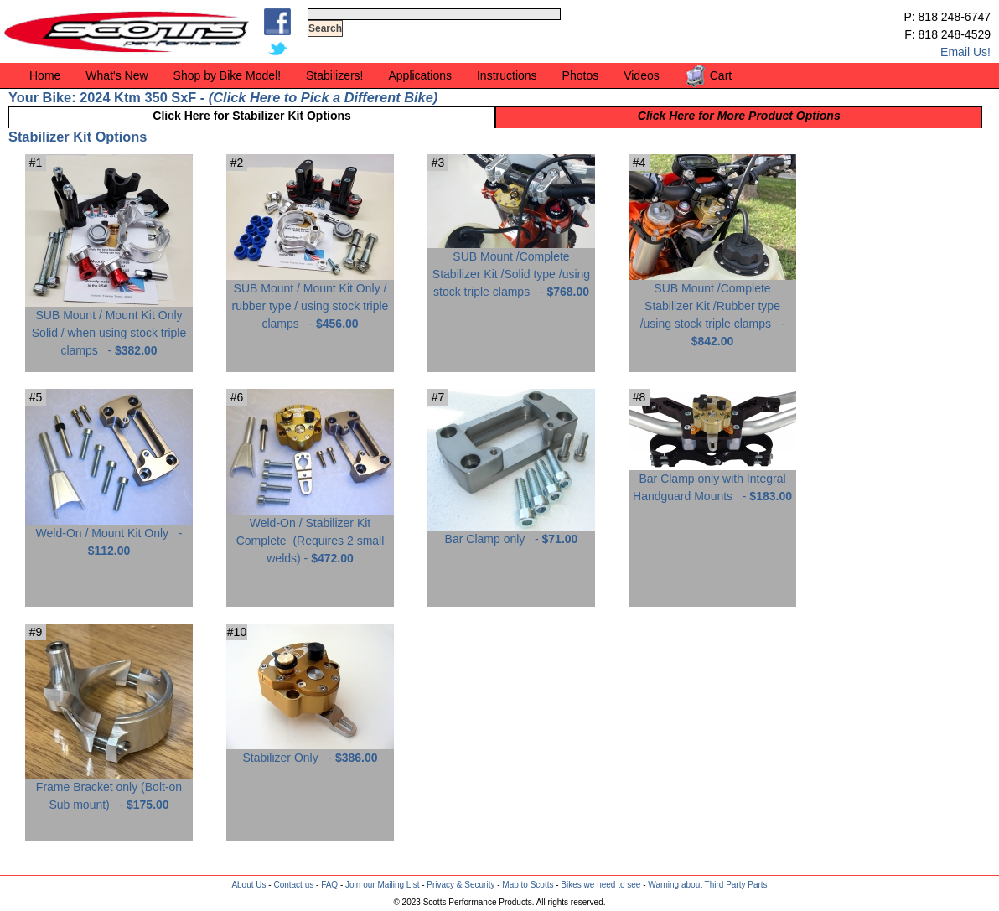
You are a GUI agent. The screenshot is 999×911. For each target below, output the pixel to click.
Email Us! (965, 52)
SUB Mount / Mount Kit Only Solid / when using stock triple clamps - (109, 326)
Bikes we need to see (600, 884)
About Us (248, 884)
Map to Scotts (527, 884)
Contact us (293, 884)
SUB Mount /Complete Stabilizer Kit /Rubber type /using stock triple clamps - (712, 308)
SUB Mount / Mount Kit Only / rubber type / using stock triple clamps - (310, 299)
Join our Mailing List (382, 884)
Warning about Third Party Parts (707, 884)
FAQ (329, 884)
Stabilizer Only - (310, 751)
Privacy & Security (460, 884)
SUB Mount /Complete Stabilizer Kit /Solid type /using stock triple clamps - (511, 267)
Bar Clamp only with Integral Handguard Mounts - (712, 481)
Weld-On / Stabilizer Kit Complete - (310, 534)
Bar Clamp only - (511, 533)
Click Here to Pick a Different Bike (322, 97)
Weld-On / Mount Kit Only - (109, 535)
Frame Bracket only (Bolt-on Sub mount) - (109, 789)
